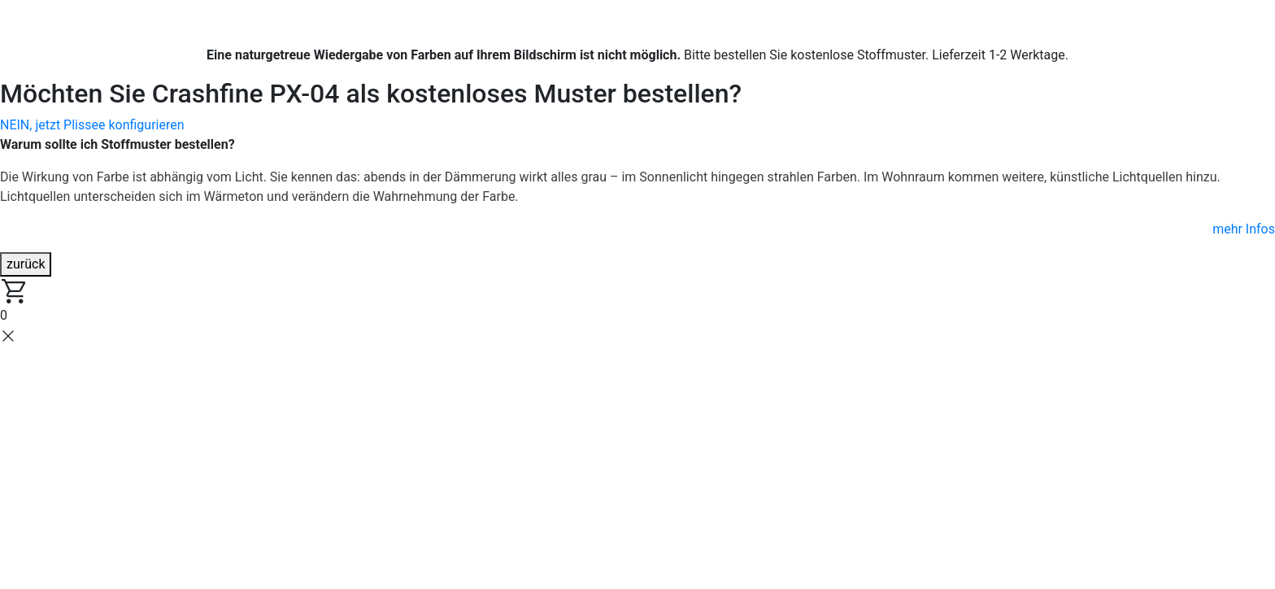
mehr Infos (1243, 229)
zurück (26, 264)
